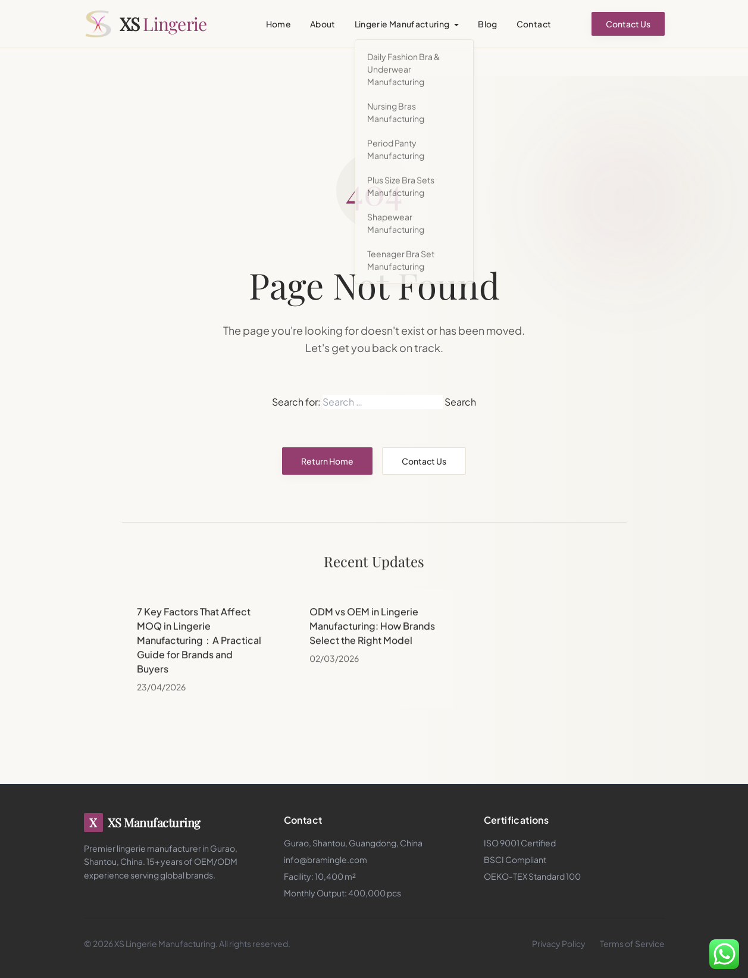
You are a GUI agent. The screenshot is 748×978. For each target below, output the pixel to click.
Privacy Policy (559, 943)
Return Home (327, 461)
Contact (534, 23)
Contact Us (628, 23)
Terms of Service (632, 943)
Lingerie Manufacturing (402, 23)
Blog (487, 23)
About (323, 23)
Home (278, 23)
